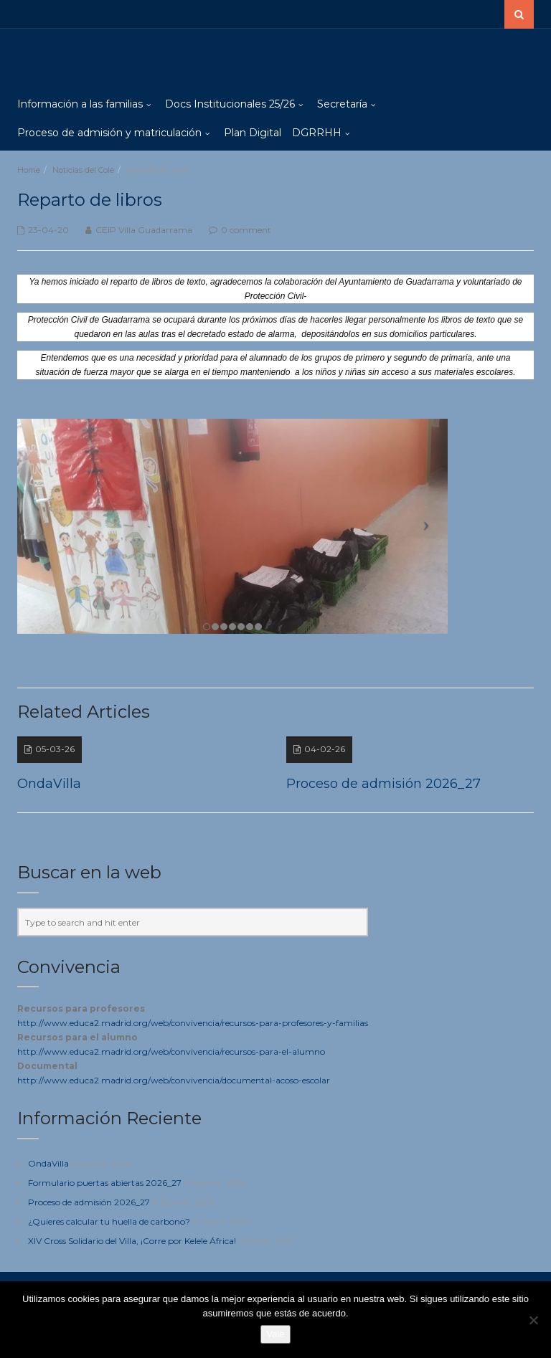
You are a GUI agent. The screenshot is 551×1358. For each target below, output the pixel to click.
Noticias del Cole (83, 170)
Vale (275, 1334)
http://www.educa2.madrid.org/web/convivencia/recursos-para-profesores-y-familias (192, 1022)
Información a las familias (80, 104)
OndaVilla (48, 1163)
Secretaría (342, 104)
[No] (533, 1320)
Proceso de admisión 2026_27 (89, 1202)
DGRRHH (317, 132)
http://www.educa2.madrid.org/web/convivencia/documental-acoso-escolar (173, 1080)
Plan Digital (252, 132)
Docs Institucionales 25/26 (230, 104)
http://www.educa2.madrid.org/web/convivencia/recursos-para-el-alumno (171, 1051)
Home (28, 170)
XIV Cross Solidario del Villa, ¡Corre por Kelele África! (132, 1240)
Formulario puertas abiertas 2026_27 (105, 1182)
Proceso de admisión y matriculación (109, 132)
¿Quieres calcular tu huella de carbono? (109, 1221)
